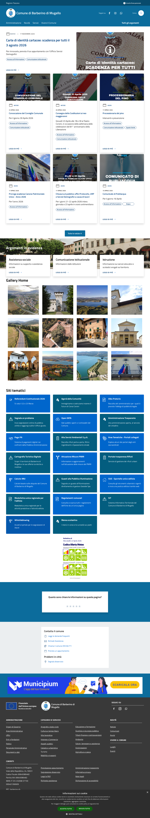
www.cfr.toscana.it (75, 578)
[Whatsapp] (120, 13)
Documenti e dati (13, 752)
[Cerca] (141, 13)
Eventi (112, 751)
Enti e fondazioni (12, 739)
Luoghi (113, 746)
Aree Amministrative (14, 731)
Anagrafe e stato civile (50, 726)
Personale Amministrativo (16, 748)
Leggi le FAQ (46, 776)
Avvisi (12, 34)
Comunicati (114, 731)
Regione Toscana (12, 3)
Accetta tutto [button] (66, 809)
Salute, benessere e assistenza (87, 743)
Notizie (14, 105)
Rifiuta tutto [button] (84, 809)
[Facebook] (108, 13)
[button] (75, 814)
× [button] (147, 792)
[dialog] (75, 804)
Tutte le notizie (75, 233)
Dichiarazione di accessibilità (86, 780)
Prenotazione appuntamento (52, 768)
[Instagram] (114, 13)
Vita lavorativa (46, 735)
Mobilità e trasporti (48, 755)
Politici (8, 743)
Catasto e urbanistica (49, 748)
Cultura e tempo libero (50, 731)
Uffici (8, 735)
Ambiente (79, 739)
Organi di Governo (13, 726)
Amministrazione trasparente (87, 768)
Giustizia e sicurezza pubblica (87, 730)
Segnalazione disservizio (50, 772)
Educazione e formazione (85, 726)
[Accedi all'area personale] (132, 3)
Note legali (79, 776)
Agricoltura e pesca (83, 752)
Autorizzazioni (81, 747)
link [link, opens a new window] (97, 804)
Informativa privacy (83, 772)
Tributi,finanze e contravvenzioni (88, 735)
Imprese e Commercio (49, 739)
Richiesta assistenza (49, 780)
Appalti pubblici (47, 743)
